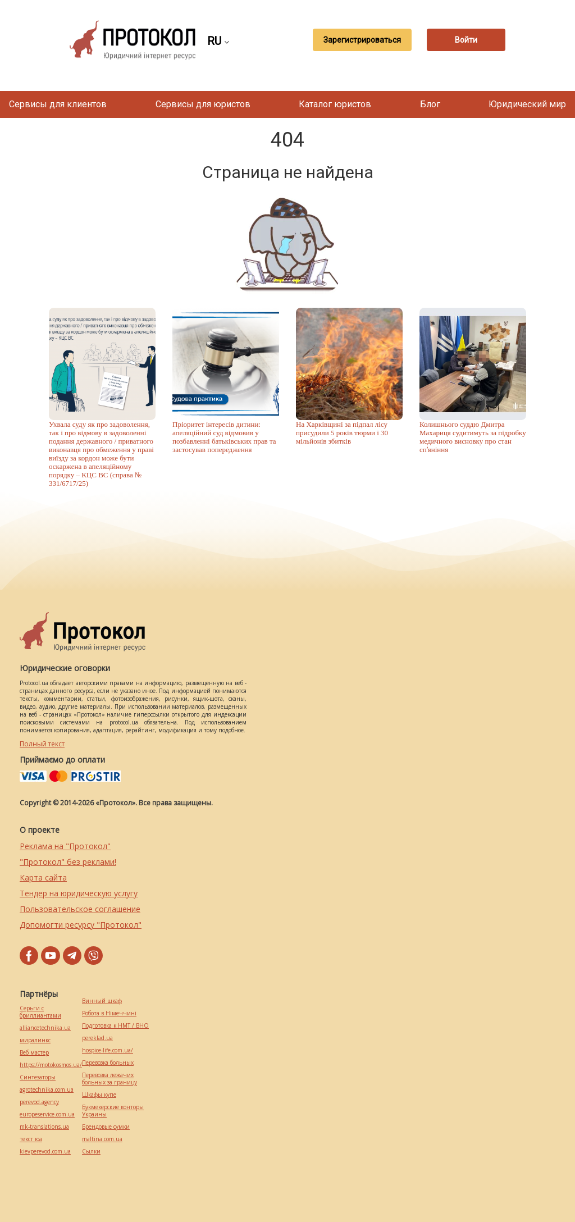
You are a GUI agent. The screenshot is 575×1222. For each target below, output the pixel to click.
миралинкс (35, 1040)
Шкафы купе (99, 1094)
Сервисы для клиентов (58, 104)
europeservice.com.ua (47, 1114)
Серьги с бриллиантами (40, 1012)
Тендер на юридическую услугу (79, 893)
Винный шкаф (102, 1001)
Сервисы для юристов (203, 104)
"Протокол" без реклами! (68, 861)
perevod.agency (39, 1102)
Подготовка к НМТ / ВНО (115, 1025)
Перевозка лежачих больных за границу (109, 1078)
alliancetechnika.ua (45, 1028)
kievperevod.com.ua (45, 1151)
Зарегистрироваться (362, 39)
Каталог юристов (335, 104)
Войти (466, 39)
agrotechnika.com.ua (47, 1089)
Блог (430, 104)
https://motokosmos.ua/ (51, 1065)
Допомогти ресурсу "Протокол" (81, 924)
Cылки (91, 1151)
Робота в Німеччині (109, 1013)
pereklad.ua (97, 1038)
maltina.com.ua (102, 1139)
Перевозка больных (108, 1062)
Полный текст (42, 744)
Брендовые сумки (106, 1126)
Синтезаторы (38, 1077)
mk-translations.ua (44, 1126)
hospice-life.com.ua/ (107, 1050)
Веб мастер (34, 1052)
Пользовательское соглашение (80, 909)
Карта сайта (43, 877)
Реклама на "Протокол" (65, 846)
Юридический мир (527, 104)
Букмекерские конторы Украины (113, 1111)
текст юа (31, 1139)
